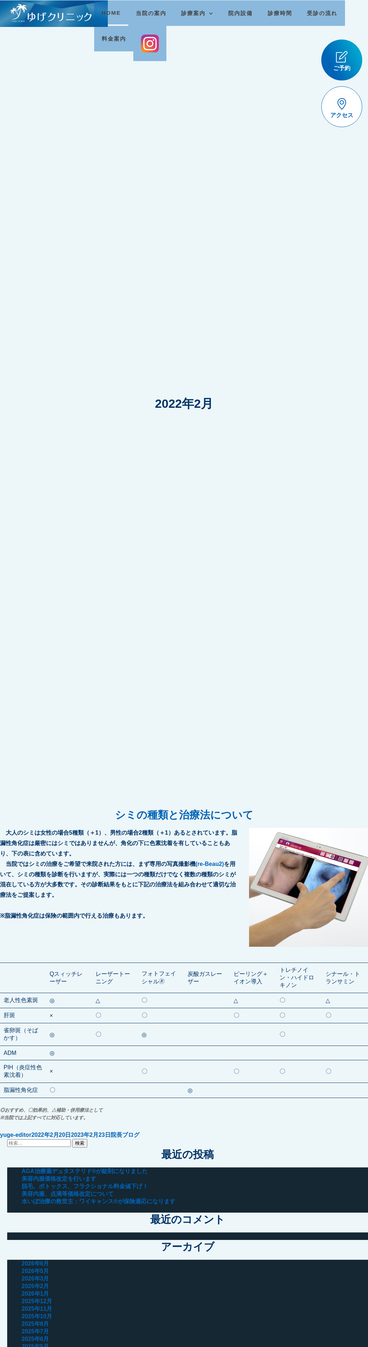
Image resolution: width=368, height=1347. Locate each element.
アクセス (341, 108)
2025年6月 (35, 1339)
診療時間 (281, 13)
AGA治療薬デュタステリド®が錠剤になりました (85, 1171)
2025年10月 (37, 1316)
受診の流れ (323, 13)
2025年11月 (37, 1309)
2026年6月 (35, 1263)
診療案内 (195, 13)
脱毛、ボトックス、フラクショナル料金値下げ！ (85, 1186)
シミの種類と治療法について (184, 815)
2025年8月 (35, 1324)
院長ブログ (125, 1135)
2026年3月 (35, 1279)
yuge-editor (15, 1135)
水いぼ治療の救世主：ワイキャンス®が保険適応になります (98, 1201)
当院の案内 (152, 13)
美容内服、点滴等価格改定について (68, 1194)
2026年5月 (35, 1271)
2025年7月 (35, 1331)
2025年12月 (37, 1301)
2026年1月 (35, 1294)
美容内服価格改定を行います (59, 1179)
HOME (113, 13)
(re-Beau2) (210, 864)
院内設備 (242, 13)
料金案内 (115, 39)
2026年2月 (35, 1286)
